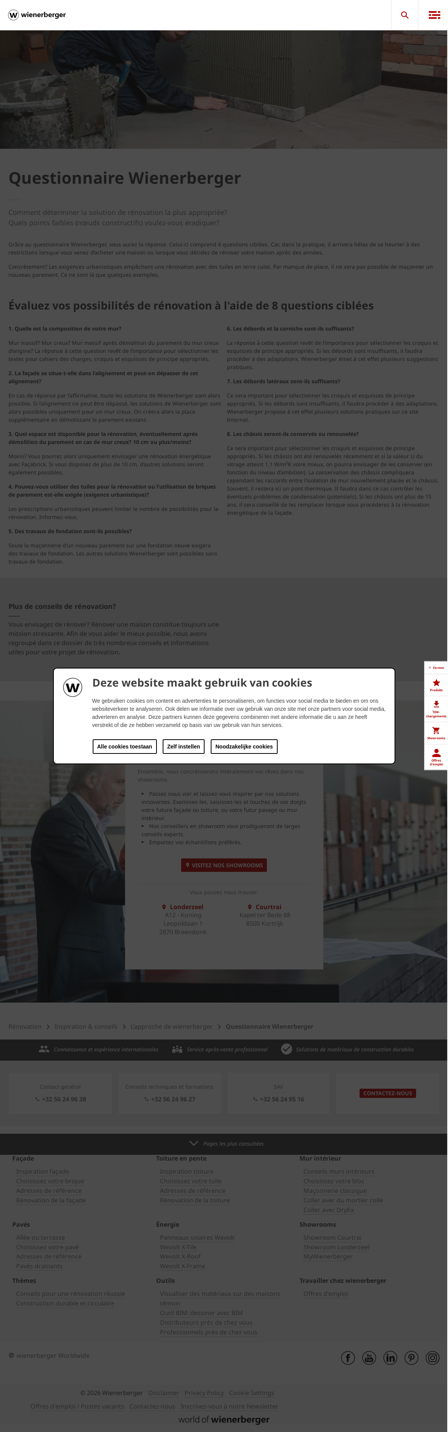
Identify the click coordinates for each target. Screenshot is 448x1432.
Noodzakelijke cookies (244, 746)
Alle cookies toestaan (124, 746)
